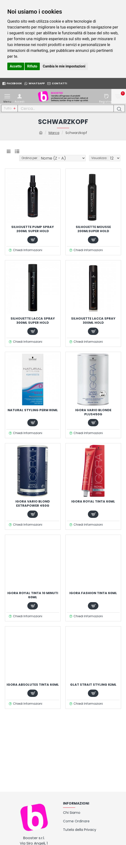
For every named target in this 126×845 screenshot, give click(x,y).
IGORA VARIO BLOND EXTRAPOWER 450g (32, 504)
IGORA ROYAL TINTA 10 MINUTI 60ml (32, 595)
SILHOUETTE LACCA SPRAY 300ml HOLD (93, 321)
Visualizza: (99, 158)
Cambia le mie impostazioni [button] (64, 66)
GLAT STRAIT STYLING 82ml (93, 685)
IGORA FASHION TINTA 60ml (93, 593)
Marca (54, 132)
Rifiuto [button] (32, 66)
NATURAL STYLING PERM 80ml (33, 410)
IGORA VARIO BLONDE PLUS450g (93, 412)
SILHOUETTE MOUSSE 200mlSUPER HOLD (93, 229)
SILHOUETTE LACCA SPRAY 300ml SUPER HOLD (32, 321)
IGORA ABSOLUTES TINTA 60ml (33, 685)
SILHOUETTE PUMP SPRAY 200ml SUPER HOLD (32, 229)
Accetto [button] (16, 66)
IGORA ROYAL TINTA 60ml (93, 502)
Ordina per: (29, 158)
